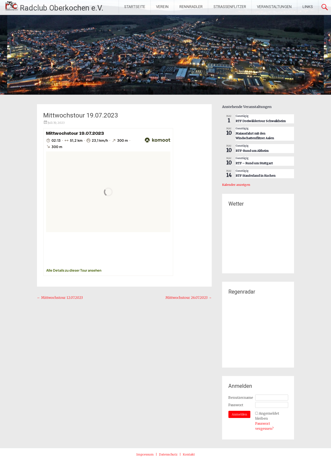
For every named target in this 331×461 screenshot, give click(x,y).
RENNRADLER (191, 6)
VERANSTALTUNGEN (274, 6)
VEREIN (162, 6)
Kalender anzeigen (236, 185)
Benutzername (240, 397)
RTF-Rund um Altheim (252, 151)
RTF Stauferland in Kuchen (255, 176)
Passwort (235, 405)
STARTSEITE (134, 6)
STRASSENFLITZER (229, 6)
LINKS (308, 6)
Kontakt (189, 454)
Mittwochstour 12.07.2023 (60, 297)
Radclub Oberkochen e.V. (61, 8)
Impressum (145, 454)
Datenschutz (168, 454)
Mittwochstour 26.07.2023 (189, 297)
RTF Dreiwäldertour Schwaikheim (261, 121)
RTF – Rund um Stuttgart (254, 163)
